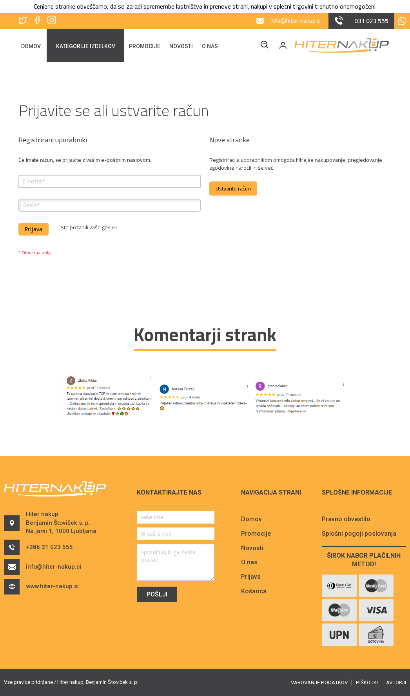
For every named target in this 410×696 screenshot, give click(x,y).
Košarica (254, 591)
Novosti (252, 548)
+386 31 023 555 (41, 552)
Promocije (256, 533)
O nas (249, 562)
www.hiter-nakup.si (44, 591)
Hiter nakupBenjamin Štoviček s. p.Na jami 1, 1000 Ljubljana (53, 525)
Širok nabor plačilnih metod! (364, 560)
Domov (251, 519)
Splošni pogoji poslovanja (359, 533)
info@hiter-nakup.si (46, 572)
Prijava (251, 576)
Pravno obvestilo (346, 519)
